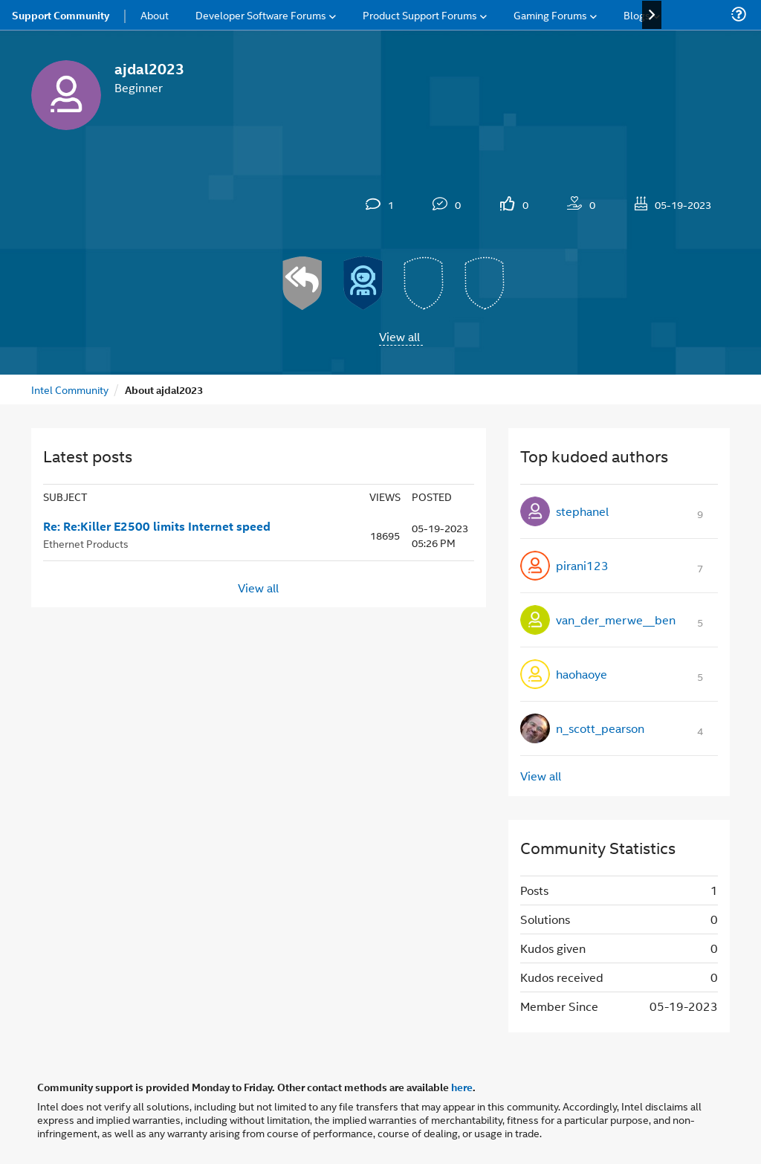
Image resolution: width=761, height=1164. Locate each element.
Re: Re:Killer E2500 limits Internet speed (157, 526)
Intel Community (70, 389)
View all (399, 336)
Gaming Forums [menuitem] (550, 14)
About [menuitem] (154, 14)
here (462, 1087)
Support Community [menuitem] (60, 15)
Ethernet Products (86, 543)
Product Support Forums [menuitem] (420, 14)
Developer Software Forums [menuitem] (260, 14)
